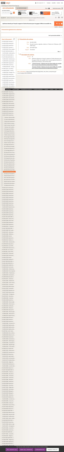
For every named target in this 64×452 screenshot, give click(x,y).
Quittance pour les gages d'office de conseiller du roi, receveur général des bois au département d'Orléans (47, 64)
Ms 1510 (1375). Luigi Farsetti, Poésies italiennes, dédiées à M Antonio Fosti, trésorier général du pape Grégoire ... (8, 356)
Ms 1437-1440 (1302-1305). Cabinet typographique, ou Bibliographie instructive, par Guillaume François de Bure (8, 228)
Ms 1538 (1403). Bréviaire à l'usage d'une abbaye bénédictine (8, 408)
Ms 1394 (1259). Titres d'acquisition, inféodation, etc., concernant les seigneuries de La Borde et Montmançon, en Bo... (8, 82)
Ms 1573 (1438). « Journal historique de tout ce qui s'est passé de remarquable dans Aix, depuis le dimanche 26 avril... (8, 428)
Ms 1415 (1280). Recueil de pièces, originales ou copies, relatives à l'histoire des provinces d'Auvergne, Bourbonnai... (8, 193)
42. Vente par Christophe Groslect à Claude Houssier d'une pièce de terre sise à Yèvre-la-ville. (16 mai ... (9, 173)
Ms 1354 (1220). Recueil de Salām (8, 45)
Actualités (54, 2)
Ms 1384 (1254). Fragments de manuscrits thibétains (8, 62)
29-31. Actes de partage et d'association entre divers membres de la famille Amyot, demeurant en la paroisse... (9, 154)
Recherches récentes (58, 8)
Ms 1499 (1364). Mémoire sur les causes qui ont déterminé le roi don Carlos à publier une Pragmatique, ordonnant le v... (8, 334)
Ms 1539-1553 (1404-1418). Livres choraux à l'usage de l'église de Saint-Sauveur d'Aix (8, 410)
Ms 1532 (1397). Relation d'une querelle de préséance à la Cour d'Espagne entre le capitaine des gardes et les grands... (8, 397)
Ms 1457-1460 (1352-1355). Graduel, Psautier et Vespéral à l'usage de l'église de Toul (8, 261)
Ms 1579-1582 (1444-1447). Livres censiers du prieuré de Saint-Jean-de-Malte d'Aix (8, 437)
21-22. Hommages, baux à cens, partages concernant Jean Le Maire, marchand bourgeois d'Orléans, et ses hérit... (9, 140)
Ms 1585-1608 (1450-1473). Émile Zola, (8, 443)
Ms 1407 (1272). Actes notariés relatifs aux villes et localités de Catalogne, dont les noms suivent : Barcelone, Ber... (8, 107)
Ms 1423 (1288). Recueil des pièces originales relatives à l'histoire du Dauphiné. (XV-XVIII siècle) (8, 209)
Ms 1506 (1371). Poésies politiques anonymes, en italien (8, 348)
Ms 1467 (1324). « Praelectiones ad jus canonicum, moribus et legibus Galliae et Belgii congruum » (8, 272)
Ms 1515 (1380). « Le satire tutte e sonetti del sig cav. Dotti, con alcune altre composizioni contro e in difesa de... (8, 366)
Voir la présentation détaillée (54, 35)
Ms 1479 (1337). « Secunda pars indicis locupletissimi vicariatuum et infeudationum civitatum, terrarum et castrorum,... (8, 296)
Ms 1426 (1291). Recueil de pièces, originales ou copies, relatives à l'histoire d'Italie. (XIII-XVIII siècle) (8, 214)
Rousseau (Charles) (36, 66)
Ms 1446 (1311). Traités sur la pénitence (8, 240)
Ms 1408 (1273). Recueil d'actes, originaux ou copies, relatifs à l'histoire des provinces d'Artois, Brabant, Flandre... (8, 109)
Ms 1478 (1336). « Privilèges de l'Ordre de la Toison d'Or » (8, 294)
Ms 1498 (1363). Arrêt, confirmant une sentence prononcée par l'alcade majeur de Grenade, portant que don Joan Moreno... (8, 333)
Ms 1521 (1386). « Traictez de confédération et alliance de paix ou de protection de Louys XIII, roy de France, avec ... (8, 375)
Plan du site (8, 89)
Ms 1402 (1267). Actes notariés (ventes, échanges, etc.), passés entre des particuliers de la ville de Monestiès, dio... (8, 97)
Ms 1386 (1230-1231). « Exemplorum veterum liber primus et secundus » (8, 66)
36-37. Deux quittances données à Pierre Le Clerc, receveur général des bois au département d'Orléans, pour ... (9, 164)
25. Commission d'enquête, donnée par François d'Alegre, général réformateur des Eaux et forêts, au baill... (9, 146)
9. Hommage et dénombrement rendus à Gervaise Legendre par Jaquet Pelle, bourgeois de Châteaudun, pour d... (9, 131)
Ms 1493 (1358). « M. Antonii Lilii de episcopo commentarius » (8, 323)
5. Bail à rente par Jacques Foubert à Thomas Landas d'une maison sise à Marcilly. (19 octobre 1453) (9, 123)
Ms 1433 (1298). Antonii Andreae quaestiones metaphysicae (8, 220)
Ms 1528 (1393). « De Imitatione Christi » (8, 389)
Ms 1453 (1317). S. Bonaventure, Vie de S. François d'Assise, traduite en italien (8, 253)
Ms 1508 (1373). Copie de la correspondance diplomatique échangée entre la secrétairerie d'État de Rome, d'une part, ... (8, 352)
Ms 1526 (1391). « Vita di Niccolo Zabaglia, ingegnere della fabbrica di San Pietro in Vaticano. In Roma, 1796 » (8, 385)
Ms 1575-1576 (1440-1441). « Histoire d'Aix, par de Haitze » (8, 431)
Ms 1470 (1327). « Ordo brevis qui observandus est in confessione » (8, 278)
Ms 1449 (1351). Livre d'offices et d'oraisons (8, 245)
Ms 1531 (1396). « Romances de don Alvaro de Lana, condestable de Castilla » (8, 395)
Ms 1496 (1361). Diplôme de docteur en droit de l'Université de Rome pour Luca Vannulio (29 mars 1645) (8, 329)
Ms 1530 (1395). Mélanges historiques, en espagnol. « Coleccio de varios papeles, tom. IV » (8, 393)
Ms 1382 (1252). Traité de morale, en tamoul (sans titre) (8, 58)
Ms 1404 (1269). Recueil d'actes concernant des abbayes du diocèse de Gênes (8, 101)
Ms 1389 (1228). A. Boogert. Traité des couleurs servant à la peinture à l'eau (8, 72)
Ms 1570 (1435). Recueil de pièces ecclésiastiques (8, 422)
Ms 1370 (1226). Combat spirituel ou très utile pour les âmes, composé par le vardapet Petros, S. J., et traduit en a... (8, 53)
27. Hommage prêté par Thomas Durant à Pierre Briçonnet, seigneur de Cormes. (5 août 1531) (9, 150)
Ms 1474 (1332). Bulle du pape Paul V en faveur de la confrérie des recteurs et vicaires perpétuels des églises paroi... (8, 286)
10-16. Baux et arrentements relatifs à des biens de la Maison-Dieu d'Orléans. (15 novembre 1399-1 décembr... (9, 133)
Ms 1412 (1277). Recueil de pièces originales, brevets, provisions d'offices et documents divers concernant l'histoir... (8, 187)
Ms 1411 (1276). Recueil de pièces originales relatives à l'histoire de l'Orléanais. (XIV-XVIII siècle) (8, 115)
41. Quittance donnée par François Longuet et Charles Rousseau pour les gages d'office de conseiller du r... (9, 171)
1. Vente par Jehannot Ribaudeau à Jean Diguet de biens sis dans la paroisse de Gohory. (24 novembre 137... (9, 117)
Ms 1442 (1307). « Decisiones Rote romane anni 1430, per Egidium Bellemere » (8, 232)
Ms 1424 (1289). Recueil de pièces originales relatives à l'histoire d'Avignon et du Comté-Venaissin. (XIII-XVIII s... (8, 210)
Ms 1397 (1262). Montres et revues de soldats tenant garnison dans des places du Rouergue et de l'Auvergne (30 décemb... (8, 88)
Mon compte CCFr (41, 3)
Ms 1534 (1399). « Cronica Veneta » (8, 400)
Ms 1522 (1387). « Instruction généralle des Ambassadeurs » (8, 377)
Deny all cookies (26, 449)
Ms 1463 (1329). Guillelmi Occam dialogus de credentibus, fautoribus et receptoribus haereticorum (8, 265)
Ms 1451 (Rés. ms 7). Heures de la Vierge (8, 249)
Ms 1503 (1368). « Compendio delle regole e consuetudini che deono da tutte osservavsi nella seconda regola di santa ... (8, 342)
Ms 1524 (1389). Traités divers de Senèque (8, 381)
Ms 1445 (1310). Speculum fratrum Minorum (8, 238)
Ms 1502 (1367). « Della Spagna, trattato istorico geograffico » (8, 340)
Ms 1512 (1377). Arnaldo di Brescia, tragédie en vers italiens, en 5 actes (8, 360)
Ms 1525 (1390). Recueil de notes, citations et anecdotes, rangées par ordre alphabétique (8, 383)
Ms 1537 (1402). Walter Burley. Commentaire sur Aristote (8, 406)
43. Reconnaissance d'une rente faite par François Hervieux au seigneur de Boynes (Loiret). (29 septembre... (9, 175)
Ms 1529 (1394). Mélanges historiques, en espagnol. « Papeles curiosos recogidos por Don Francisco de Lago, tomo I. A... (8, 391)
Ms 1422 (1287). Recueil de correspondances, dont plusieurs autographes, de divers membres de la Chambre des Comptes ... (8, 207)
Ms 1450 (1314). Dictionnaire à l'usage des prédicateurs (8, 247)
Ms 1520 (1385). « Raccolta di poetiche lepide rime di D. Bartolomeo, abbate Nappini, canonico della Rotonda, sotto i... (8, 373)
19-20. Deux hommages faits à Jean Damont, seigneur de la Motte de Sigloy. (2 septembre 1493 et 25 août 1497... (9, 138)
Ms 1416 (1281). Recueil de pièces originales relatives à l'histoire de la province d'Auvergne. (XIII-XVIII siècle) (8, 195)
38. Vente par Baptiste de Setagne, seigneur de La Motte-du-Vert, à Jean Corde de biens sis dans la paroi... (9, 165)
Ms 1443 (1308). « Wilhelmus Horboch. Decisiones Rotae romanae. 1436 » (8, 234)
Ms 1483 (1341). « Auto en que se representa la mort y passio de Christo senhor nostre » (8, 303)
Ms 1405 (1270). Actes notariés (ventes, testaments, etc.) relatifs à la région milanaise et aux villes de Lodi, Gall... (8, 103)
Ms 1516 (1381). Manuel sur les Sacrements (8, 367)
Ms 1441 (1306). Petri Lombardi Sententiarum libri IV (8, 230)
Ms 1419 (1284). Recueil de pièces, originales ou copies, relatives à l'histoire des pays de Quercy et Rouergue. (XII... (8, 201)
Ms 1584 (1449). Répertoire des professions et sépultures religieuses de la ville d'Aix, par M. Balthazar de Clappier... (8, 441)
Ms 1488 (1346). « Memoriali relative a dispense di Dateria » (8, 313)
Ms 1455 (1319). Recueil (6, 257)
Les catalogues (8, 8)
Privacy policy (52, 449)
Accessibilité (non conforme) (26, 89)
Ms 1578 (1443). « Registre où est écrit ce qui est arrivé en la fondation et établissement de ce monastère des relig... (8, 435)
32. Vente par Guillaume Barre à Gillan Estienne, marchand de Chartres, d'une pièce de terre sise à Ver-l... (9, 156)
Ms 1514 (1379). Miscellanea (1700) (8, 364)
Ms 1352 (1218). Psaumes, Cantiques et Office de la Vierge (8, 41)
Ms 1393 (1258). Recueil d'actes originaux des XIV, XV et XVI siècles (8, 80)
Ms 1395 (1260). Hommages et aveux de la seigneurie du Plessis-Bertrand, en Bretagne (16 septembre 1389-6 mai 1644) (8, 84)
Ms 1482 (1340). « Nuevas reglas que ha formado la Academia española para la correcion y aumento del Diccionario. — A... (8, 302)
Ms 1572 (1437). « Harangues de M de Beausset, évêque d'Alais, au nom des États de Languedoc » (8, 426)
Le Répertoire (21, 8)
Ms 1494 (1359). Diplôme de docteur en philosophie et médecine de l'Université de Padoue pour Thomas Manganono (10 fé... (8, 325)
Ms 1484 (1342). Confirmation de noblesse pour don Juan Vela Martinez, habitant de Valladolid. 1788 (8, 305)
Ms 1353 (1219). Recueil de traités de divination (8, 43)
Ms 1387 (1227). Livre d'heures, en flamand (8, 68)
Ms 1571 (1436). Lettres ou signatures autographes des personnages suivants (8, 424)
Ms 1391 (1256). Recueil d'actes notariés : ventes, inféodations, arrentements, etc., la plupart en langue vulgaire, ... (8, 76)
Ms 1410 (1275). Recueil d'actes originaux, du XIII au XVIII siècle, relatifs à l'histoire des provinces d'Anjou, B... (8, 113)
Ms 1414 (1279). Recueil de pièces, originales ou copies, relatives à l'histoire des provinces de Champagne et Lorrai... (8, 191)
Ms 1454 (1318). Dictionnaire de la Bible (8, 255)
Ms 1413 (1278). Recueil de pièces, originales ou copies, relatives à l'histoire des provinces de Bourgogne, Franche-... (8, 189)
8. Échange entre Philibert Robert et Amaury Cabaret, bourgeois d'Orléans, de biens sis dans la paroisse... (9, 129)
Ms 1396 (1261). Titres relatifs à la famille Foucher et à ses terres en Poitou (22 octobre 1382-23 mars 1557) (8, 86)
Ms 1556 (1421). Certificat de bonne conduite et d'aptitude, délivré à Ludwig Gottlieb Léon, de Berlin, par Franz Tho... (8, 416)
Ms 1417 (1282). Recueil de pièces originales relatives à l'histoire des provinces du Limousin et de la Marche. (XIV (8, 197)
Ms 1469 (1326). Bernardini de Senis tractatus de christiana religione (8, 276)
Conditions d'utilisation (38, 89)
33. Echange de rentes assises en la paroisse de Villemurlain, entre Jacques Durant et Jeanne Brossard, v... (9, 158)
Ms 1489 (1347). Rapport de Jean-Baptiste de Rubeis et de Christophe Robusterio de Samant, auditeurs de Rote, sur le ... (8, 315)
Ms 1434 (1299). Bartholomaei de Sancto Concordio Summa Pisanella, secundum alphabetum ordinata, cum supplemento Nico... (8, 222)
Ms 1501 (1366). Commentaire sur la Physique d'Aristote (8, 338)
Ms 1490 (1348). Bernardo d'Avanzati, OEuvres (8, 317)
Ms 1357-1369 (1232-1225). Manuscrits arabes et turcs (8, 51)
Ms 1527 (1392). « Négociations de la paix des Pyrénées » (8, 387)
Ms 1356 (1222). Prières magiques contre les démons (8, 49)
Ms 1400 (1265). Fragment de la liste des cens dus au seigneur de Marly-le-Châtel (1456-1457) (8, 93)
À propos (48, 2)
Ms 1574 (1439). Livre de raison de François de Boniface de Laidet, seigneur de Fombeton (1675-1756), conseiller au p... (8, 429)
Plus (59, 51)
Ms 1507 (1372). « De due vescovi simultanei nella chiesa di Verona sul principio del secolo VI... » (8, 350)
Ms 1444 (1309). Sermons (7, 236)
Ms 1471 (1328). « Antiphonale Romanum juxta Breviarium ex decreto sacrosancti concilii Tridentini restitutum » (8, 280)
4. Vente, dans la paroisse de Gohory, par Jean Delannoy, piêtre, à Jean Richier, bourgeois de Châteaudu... (9, 121)
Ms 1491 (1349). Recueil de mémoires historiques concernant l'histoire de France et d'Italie (8, 319)
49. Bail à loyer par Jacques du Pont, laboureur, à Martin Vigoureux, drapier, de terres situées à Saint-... (9, 181)
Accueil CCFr (3, 17)
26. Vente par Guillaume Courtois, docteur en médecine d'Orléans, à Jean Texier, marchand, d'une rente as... (9, 148)
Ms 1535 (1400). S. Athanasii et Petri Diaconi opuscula (8, 402)
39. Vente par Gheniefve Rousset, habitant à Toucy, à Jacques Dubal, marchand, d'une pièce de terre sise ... (9, 167)
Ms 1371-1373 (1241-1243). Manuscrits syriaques (8, 55)
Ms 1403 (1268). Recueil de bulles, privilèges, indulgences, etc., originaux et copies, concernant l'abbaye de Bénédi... (8, 99)
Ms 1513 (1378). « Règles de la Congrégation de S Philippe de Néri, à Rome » (8, 362)
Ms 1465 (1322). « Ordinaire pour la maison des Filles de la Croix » (8, 269)
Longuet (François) (36, 63)
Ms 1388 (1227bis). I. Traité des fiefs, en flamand (8, 70)
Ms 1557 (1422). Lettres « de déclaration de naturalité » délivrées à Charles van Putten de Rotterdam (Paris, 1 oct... (8, 418)
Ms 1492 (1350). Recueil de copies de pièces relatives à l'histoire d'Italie (8, 321)
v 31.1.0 (60, 89)
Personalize (40, 449)
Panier (47, 8)
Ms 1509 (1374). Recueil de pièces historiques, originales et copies (8, 354)
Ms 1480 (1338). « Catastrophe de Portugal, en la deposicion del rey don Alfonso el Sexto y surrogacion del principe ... (8, 298)
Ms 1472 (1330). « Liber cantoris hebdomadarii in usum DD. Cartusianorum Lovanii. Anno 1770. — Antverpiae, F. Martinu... (8, 282)
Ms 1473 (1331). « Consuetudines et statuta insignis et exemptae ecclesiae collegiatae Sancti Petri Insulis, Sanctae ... (8, 284)
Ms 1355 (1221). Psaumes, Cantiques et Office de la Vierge (8, 47)
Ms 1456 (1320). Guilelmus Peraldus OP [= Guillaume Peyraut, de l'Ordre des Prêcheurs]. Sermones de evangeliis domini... (8, 259)
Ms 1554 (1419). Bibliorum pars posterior (8, 412)
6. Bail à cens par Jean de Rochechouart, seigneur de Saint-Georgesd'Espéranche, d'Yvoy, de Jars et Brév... (9, 125)
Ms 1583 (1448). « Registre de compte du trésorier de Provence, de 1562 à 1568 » (8, 439)
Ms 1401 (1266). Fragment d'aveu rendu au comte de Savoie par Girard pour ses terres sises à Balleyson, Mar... (8, 95)
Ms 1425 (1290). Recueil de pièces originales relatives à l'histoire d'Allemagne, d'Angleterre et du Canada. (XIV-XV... (8, 212)
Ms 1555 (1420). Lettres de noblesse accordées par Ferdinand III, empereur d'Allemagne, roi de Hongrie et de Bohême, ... (8, 414)
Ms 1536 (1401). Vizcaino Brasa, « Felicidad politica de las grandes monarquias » (8, 404)
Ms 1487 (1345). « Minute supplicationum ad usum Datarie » (8, 311)
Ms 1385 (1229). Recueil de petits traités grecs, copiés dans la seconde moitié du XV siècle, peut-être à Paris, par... (8, 64)
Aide (62, 2)
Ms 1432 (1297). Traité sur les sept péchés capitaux (8, 218)
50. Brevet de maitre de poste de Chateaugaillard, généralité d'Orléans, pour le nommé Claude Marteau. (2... (9, 183)
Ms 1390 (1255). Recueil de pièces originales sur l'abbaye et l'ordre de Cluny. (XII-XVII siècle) (8, 74)
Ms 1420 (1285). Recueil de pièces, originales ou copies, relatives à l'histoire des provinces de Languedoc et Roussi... (8, 203)
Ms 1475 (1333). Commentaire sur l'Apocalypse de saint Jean (8, 288)
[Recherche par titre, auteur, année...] (5, 13)
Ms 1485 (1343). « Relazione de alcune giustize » (8, 307)
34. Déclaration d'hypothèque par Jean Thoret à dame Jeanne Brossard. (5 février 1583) (9, 160)
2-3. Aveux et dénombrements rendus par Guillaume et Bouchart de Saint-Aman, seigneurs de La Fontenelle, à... (9, 119)
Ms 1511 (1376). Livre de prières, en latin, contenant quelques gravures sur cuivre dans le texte (8, 358)
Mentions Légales (16, 89)
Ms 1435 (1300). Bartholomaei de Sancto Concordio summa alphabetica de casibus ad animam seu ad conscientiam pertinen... (8, 224)
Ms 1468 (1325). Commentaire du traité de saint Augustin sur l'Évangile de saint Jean (8, 274)
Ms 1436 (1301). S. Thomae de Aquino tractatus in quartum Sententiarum (8, 226)
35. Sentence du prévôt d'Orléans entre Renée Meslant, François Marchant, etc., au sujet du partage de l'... (9, 162)
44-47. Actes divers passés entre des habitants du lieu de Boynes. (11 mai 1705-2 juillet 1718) (9, 177)
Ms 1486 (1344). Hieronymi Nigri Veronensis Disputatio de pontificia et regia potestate (8, 309)
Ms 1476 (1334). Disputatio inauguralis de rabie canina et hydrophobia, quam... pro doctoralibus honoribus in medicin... (8, 290)
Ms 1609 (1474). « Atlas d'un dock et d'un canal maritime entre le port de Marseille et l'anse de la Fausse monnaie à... (8, 445)
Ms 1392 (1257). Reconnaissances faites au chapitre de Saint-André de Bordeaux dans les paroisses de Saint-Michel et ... (8, 78)
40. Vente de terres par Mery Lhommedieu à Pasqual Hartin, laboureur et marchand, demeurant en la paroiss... (9, 169)
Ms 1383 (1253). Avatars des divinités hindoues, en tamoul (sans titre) (8, 60)
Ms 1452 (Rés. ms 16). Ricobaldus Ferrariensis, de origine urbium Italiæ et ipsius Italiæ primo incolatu (8, 251)
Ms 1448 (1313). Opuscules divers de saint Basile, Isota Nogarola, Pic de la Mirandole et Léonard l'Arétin (8, 243)
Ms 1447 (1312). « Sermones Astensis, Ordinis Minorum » (8, 241)
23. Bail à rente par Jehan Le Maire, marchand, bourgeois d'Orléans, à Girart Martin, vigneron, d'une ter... (9, 142)
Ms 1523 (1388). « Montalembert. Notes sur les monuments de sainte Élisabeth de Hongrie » (8, 379)
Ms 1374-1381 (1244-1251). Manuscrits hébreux (8, 57)
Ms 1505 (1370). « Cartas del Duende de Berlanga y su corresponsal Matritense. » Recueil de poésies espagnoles (8, 346)
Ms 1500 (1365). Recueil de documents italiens (8, 336)
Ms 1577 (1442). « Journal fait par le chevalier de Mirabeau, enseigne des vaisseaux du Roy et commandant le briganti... (8, 433)
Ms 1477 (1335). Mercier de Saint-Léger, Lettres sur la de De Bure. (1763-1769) (8, 292)
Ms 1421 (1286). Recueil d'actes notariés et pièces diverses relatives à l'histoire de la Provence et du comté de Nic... (8, 205)
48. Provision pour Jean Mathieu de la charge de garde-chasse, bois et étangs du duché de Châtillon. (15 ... (9, 179)
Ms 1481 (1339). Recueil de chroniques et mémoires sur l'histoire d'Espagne (8, 300)
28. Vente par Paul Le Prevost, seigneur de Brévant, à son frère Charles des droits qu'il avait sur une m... (9, 152)
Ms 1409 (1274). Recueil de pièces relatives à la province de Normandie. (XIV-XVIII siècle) (8, 111)
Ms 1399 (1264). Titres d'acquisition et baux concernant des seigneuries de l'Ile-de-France (8, 91)
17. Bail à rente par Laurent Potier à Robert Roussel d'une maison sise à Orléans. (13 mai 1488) (9, 134)
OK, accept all (12, 449)
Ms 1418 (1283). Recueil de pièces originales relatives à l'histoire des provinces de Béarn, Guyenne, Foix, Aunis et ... (8, 199)
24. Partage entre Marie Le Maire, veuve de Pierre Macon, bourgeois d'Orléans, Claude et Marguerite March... (9, 144)
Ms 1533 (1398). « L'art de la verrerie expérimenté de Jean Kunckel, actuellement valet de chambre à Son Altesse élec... (8, 398)
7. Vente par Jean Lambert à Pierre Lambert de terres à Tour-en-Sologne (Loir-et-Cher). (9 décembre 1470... (9, 127)
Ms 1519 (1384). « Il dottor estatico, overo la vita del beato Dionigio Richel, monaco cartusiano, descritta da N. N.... (8, 371)
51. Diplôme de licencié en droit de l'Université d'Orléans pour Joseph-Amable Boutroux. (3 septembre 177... (9, 185)
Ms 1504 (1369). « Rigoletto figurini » (8, 344)
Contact (58, 2)
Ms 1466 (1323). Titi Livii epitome (8, 271)
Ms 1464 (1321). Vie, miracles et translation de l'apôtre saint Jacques (8, 267)
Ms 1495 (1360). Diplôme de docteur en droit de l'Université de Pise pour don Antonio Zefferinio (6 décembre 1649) (8, 327)
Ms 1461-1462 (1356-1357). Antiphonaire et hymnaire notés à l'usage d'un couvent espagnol (8, 263)
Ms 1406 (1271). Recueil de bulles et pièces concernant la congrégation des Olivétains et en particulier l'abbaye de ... (8, 105)
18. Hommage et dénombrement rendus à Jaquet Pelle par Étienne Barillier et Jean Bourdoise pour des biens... (9, 136)
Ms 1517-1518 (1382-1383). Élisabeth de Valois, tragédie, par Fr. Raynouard (8, 369)
